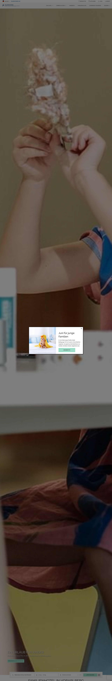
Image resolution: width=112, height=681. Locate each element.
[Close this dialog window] (81, 328)
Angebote (66, 350)
